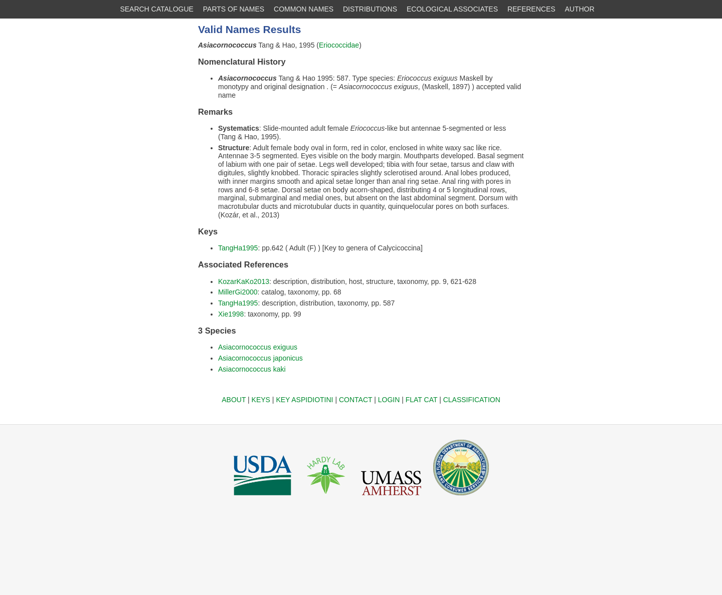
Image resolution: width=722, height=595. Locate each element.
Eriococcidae (339, 45)
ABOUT (234, 400)
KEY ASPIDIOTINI (304, 400)
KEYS (261, 400)
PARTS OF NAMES (233, 9)
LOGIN (389, 400)
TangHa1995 (238, 248)
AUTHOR (580, 9)
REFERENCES (531, 9)
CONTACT (355, 400)
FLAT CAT (422, 400)
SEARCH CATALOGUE (157, 9)
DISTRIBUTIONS (370, 9)
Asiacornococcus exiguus (257, 347)
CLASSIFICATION (471, 400)
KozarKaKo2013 (243, 281)
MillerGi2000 (238, 292)
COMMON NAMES (303, 9)
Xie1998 (231, 314)
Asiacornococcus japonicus (260, 358)
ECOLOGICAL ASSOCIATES (452, 9)
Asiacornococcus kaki (252, 369)
